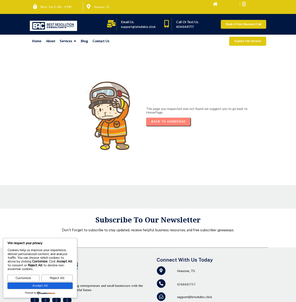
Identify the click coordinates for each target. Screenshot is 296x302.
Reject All (57, 278)
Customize (23, 278)
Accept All (40, 285)
